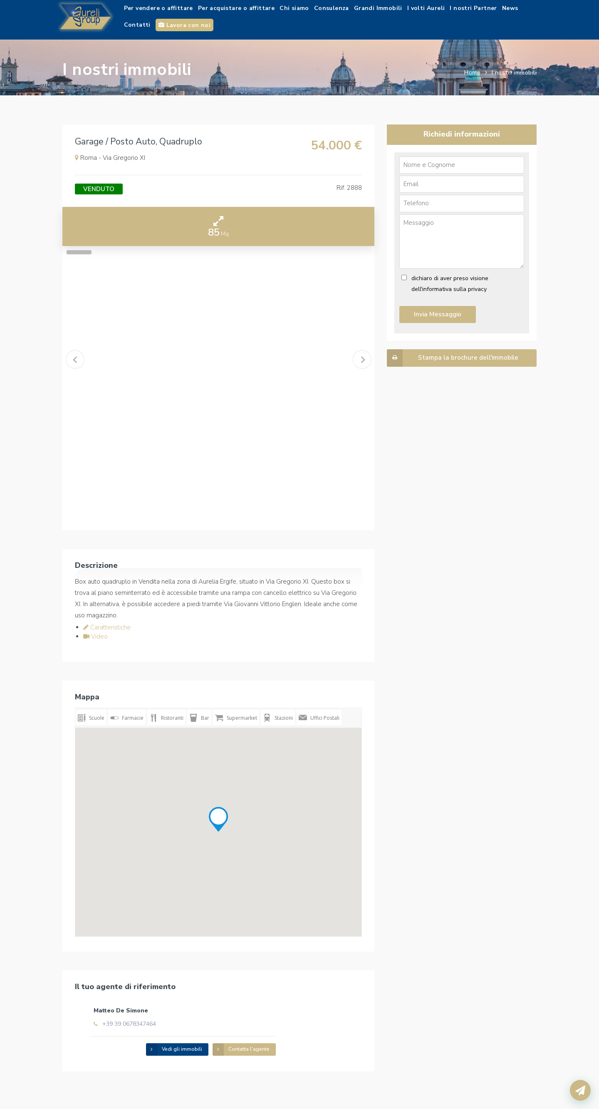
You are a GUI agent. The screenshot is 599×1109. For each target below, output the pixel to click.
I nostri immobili (514, 73)
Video (95, 636)
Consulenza (331, 8)
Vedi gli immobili (246, 1040)
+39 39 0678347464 (201, 1015)
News (510, 8)
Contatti (137, 25)
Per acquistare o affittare (236, 8)
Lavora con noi (184, 25)
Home (472, 73)
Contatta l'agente (313, 1040)
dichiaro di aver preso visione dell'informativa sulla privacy (449, 283)
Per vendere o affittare (158, 8)
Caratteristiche (107, 627)
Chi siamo (294, 8)
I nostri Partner (473, 8)
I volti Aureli (426, 8)
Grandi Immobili (378, 8)
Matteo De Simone (192, 1002)
